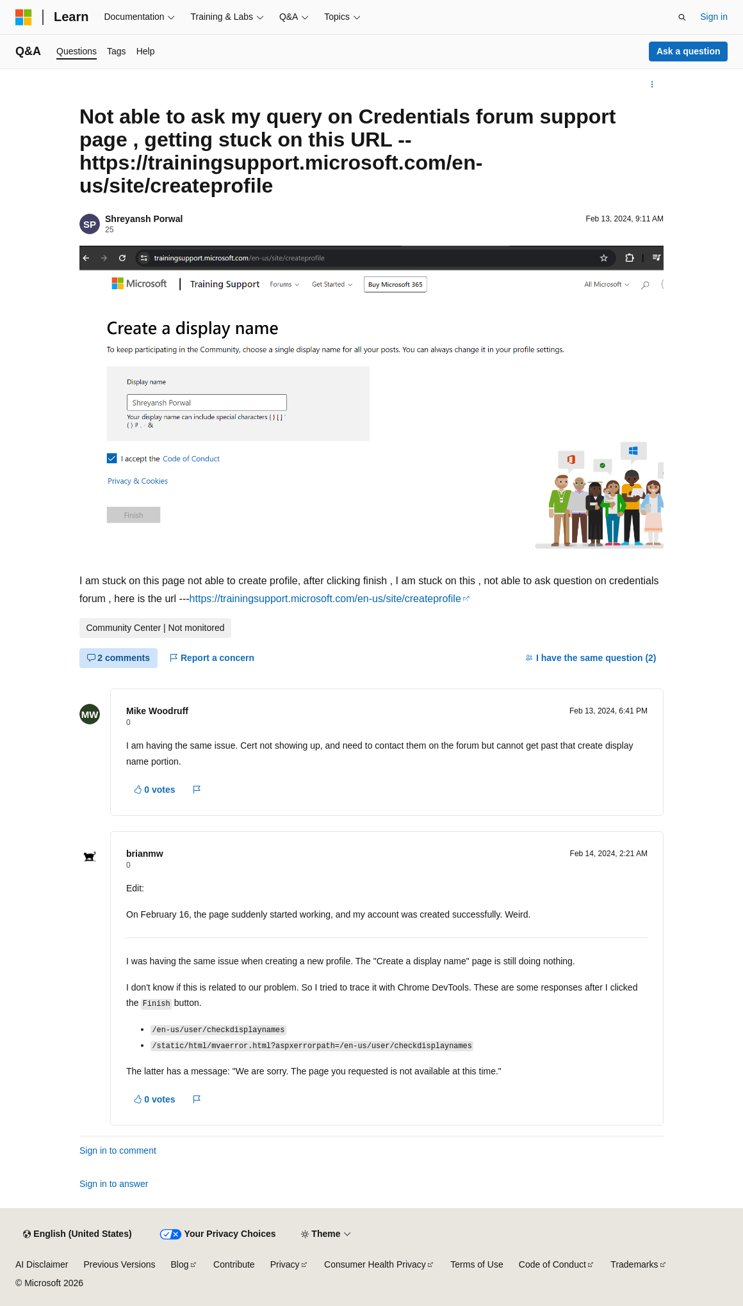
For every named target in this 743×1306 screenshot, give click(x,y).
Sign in (714, 17)
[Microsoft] (23, 17)
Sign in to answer (113, 1184)
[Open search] (682, 17)
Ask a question (689, 51)
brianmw (144, 853)
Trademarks (634, 1264)
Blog (180, 1264)
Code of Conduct (552, 1264)
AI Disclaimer (41, 1264)
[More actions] (652, 84)
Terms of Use (476, 1264)
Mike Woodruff (157, 711)
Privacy (285, 1264)
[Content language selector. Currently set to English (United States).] (77, 1234)
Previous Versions (119, 1264)
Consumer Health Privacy (375, 1264)
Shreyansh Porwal (144, 219)
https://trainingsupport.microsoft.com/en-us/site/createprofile (325, 598)
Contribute (234, 1264)
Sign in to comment (117, 1150)
